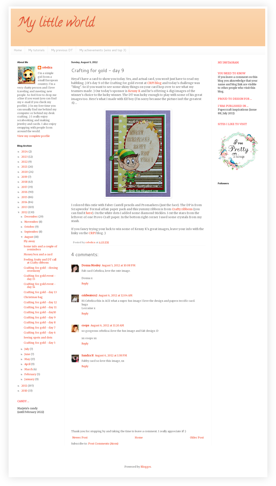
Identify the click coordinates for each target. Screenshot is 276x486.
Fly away (29, 241)
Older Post (197, 437)
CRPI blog (154, 83)
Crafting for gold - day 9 (40, 317)
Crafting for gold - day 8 (40, 322)
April (27, 364)
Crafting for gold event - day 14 (40, 285)
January (29, 379)
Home (18, 50)
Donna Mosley (91, 265)
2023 (24, 156)
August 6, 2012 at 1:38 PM (111, 355)
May (27, 359)
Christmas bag (33, 297)
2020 (24, 171)
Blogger (146, 466)
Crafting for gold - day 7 (39, 327)
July (27, 349)
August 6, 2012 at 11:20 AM (107, 325)
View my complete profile (33, 136)
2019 (24, 176)
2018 (24, 181)
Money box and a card (38, 254)
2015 (24, 197)
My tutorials (36, 50)
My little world (55, 23)
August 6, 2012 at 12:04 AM (115, 295)
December (31, 216)
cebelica (47, 67)
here (89, 213)
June (27, 354)
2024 (24, 151)
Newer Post (80, 437)
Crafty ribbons (182, 209)
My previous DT (62, 50)
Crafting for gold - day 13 (40, 292)
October (29, 226)
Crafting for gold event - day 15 (40, 277)
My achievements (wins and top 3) (102, 50)
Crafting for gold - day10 (40, 312)
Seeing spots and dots (38, 337)
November (31, 221)
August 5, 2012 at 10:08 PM (118, 265)
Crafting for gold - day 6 (40, 332)
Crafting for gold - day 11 (40, 307)
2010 (24, 390)
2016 (24, 192)
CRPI (92, 233)
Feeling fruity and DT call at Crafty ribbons (40, 261)
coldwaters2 (89, 295)
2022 (24, 161)
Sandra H (88, 355)
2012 (24, 212)
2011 (24, 385)
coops (85, 325)
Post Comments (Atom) (103, 443)
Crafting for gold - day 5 (39, 342)
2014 (24, 202)
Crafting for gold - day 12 (40, 302)
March (28, 369)
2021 (24, 166)
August (29, 236)
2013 (24, 207)
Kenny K (134, 91)
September (31, 231)
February (30, 374)
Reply (85, 283)
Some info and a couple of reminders (40, 248)
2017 (24, 187)
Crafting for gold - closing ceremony (41, 269)
